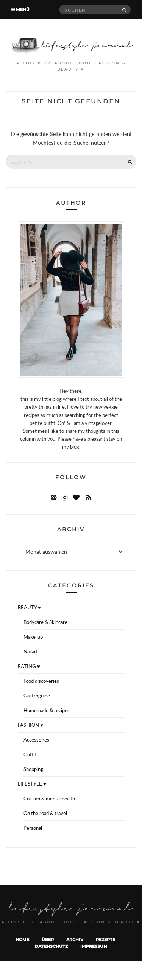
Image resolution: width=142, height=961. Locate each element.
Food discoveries (41, 681)
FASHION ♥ (30, 725)
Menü (20, 9)
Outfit (29, 754)
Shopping (33, 769)
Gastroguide (36, 696)
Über (48, 939)
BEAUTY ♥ (29, 607)
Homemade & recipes (46, 710)
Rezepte (105, 939)
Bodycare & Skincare (45, 622)
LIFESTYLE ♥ (32, 784)
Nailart (30, 651)
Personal (32, 828)
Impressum (94, 946)
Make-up (33, 637)
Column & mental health (49, 798)
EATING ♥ (29, 666)
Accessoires (36, 740)
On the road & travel (45, 813)
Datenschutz (51, 946)
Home (22, 939)
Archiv (74, 939)
